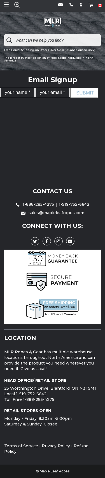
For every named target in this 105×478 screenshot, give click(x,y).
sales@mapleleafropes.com (52, 212)
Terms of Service (21, 445)
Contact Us (52, 191)
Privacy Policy (56, 445)
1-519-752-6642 (74, 204)
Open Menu (6, 4)
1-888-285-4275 (35, 204)
